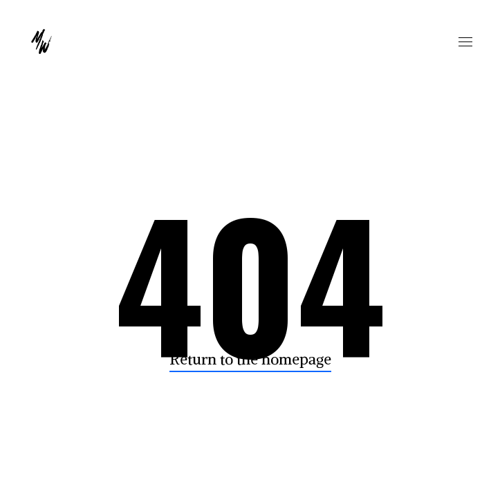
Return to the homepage (250, 359)
